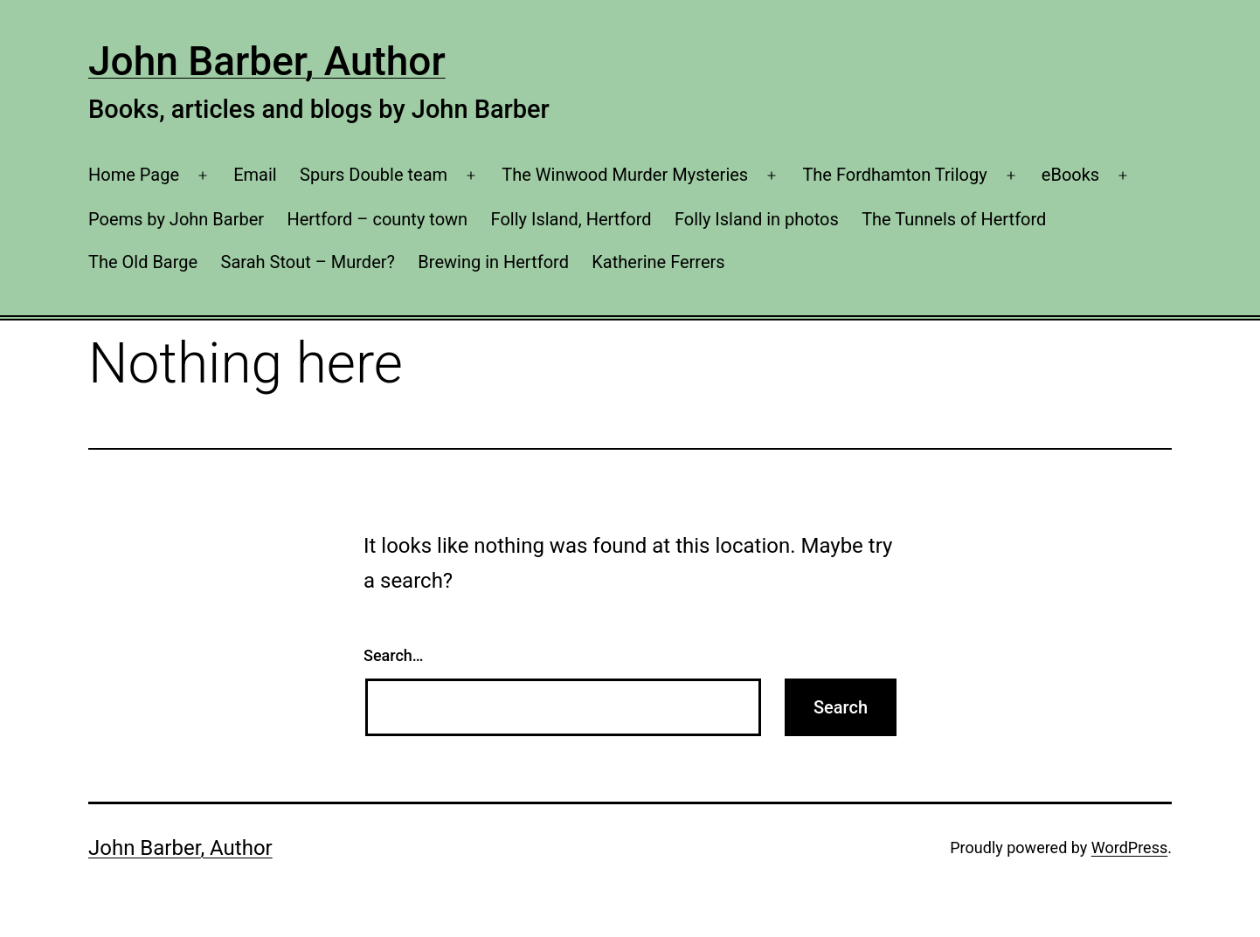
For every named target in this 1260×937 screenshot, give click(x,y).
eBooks (1070, 174)
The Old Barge (142, 261)
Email (255, 174)
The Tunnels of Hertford (954, 219)
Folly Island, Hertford (571, 219)
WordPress (1129, 847)
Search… (393, 655)
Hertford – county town (377, 219)
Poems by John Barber (176, 219)
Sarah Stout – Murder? (308, 261)
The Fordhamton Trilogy (894, 174)
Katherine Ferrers (658, 261)
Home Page (133, 174)
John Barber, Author (267, 61)
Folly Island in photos (757, 219)
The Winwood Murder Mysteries (625, 174)
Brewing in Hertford (493, 261)
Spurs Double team (373, 174)
